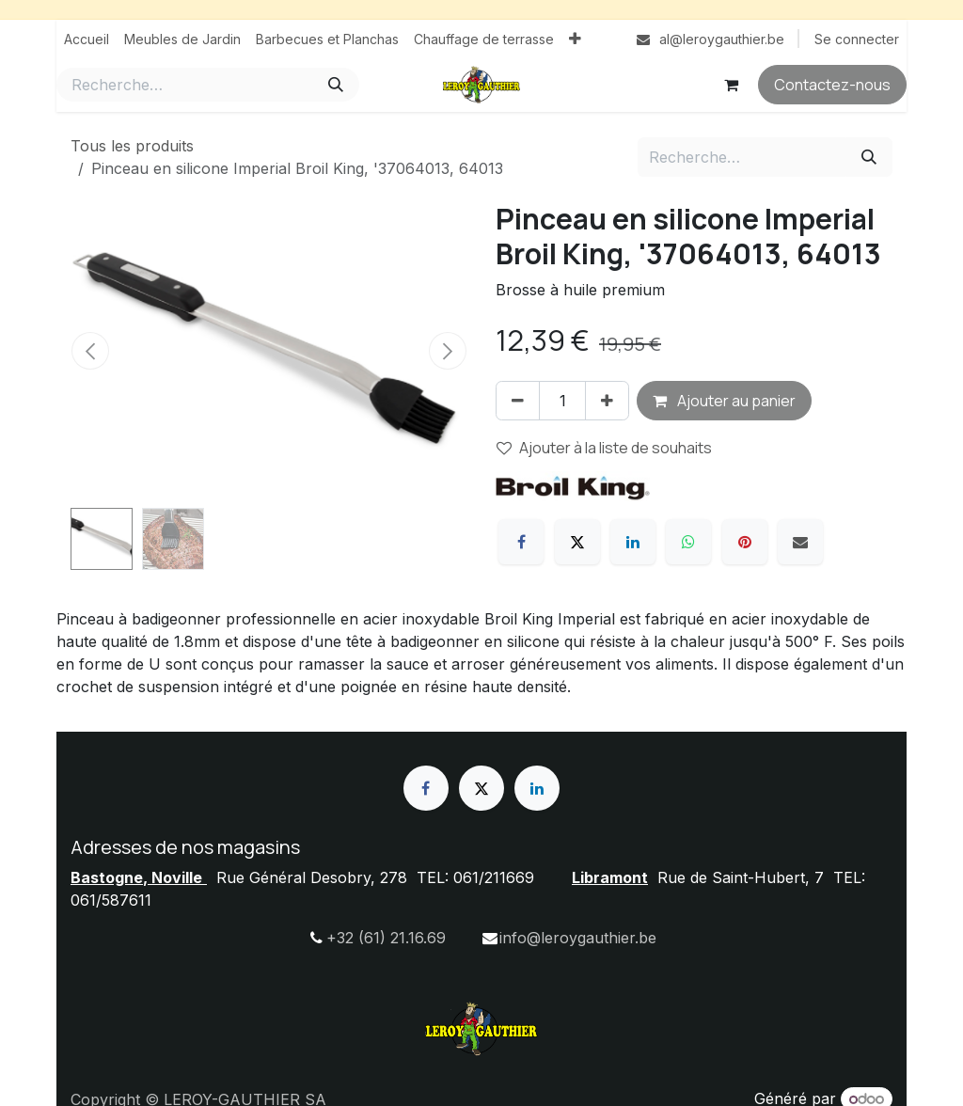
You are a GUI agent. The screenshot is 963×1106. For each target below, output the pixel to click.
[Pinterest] (744, 541)
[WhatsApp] (688, 541)
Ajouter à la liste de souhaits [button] (604, 447)
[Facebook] (521, 541)
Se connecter (856, 39)
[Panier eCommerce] (730, 84)
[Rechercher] (335, 85)
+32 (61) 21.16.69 (386, 937)
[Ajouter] (607, 400)
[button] (90, 351)
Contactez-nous (832, 84)
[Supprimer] (518, 400)
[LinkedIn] (632, 541)
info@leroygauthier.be (577, 937)
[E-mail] (800, 541)
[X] (577, 541)
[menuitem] (86, 39)
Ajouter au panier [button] (724, 400)
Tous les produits (132, 145)
